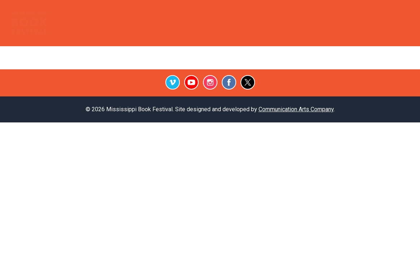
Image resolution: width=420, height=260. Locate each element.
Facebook (228, 82)
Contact (377, 14)
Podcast (191, 14)
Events (131, 14)
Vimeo (172, 82)
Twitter (247, 82)
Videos (315, 14)
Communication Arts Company (296, 109)
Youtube (191, 82)
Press (258, 14)
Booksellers (98, 14)
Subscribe (346, 14)
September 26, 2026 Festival (310, 30)
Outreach (160, 14)
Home (68, 14)
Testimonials (226, 14)
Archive (285, 14)
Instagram (210, 82)
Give (400, 14)
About (390, 30)
